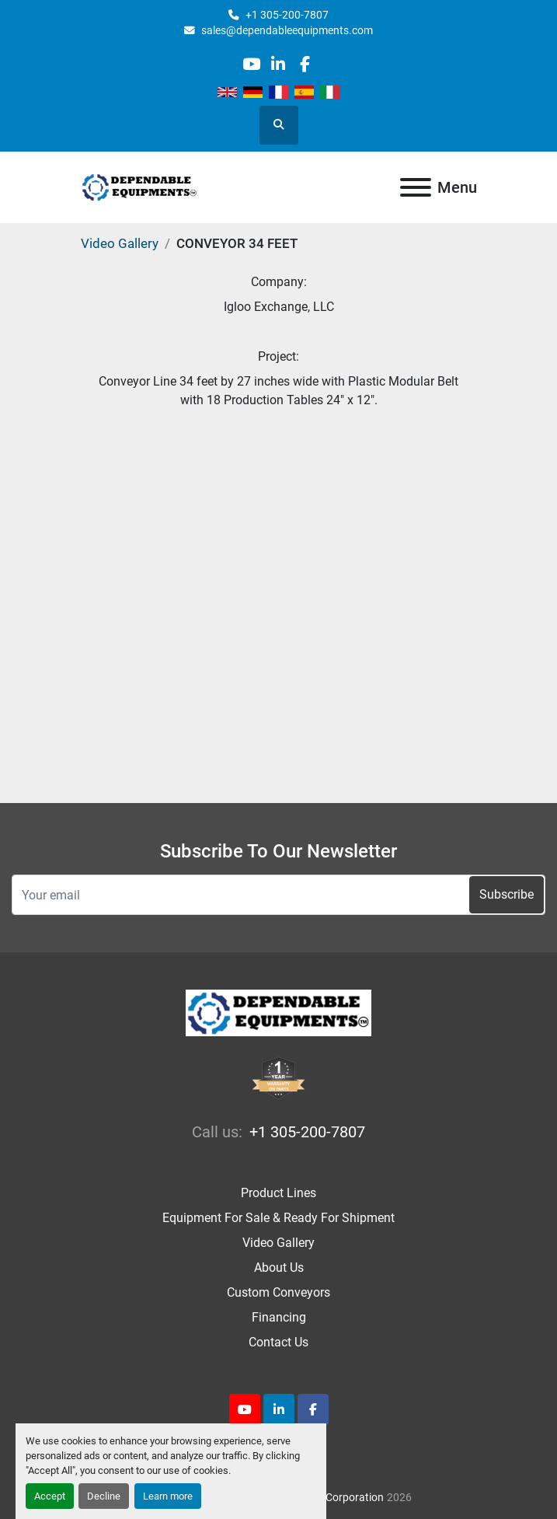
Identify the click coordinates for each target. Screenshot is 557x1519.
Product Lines (278, 1193)
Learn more (168, 1496)
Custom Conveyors (278, 1292)
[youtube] (251, 64)
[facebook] (305, 64)
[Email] (278, 895)
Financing (279, 1317)
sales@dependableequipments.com (287, 30)
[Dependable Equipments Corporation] (278, 1012)
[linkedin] (278, 64)
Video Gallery (119, 243)
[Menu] (415, 187)
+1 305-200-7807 (287, 15)
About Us (279, 1267)
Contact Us (278, 1342)
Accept (49, 1496)
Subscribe (506, 894)
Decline (103, 1496)
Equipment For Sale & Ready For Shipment (278, 1217)
